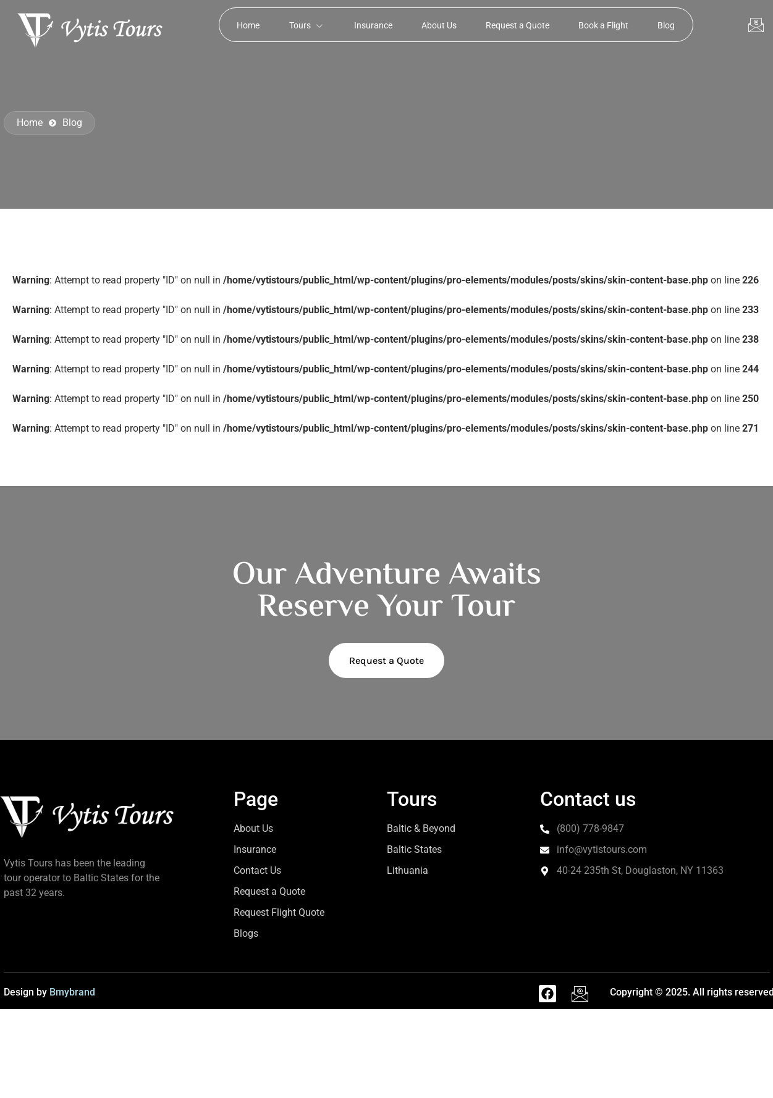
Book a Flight (607, 25)
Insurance (371, 25)
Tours (303, 24)
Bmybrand (72, 992)
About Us (439, 25)
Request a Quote (519, 25)
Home (243, 25)
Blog (671, 25)
